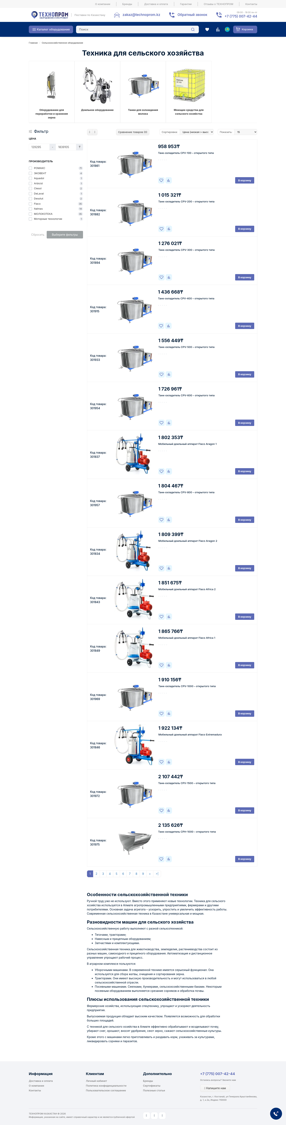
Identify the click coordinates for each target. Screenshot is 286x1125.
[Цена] (39, 147)
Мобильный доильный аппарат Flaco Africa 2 (187, 589)
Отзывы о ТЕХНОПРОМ (218, 4)
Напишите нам (215, 1088)
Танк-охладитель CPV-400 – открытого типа (186, 298)
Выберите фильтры (65, 234)
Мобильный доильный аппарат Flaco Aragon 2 (187, 540)
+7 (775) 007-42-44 (217, 1074)
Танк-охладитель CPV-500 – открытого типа (186, 347)
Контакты (251, 4)
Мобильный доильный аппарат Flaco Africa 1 (186, 637)
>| (157, 873)
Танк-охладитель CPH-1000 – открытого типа (187, 831)
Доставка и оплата (156, 4)
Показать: (226, 132)
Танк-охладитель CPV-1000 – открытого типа (187, 686)
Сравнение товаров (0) (132, 132)
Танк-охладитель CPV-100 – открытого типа (186, 152)
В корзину (244, 180)
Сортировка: (170, 132)
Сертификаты (151, 1085)
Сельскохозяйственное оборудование (62, 42)
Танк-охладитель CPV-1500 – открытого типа (186, 783)
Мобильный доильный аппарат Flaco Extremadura (190, 734)
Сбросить (37, 234)
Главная (33, 42)
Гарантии (186, 4)
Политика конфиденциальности (106, 1085)
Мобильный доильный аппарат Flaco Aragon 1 (187, 443)
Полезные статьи (154, 1090)
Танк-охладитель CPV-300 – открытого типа (186, 249)
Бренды (127, 4)
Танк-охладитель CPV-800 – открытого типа (186, 492)
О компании (102, 4)
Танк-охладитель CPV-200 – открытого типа (186, 201)
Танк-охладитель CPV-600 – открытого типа (186, 395)
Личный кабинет (96, 1080)
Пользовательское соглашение (106, 1090)
